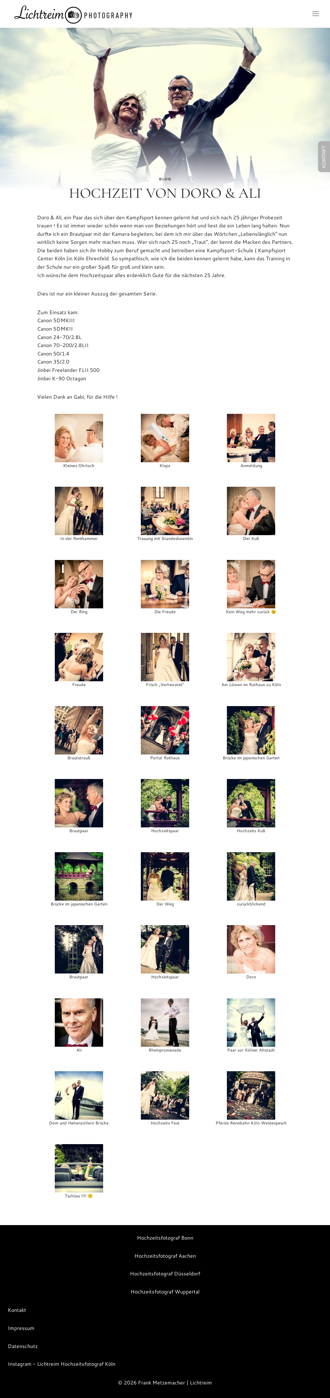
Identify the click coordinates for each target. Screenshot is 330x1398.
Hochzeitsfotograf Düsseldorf (165, 1273)
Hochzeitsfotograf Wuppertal (165, 1291)
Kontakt (17, 1309)
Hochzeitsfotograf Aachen (165, 1255)
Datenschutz (23, 1346)
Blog (165, 179)
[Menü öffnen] (315, 14)
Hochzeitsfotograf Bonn (165, 1237)
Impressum (21, 1328)
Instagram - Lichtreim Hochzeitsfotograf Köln (61, 1363)
